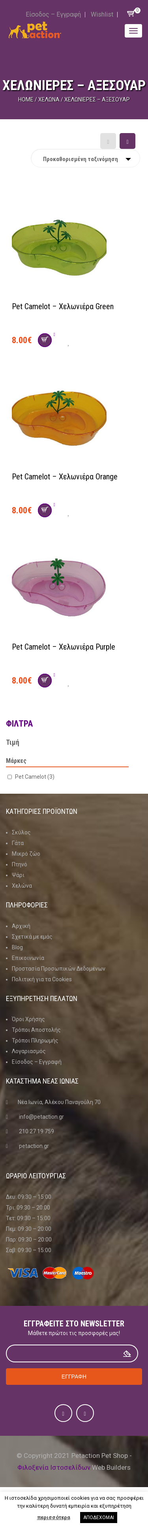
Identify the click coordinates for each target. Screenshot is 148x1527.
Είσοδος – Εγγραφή (53, 14)
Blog (17, 947)
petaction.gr (34, 1146)
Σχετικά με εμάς (32, 936)
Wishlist (102, 14)
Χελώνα (49, 99)
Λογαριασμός (29, 1051)
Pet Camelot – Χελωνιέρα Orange (65, 476)
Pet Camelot (34, 776)
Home (26, 99)
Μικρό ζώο (26, 854)
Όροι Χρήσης (28, 1019)
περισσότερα (53, 1517)
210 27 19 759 (36, 1131)
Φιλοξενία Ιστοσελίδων (53, 1467)
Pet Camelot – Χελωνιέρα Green (63, 306)
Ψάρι (18, 875)
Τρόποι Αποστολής (36, 1030)
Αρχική (21, 926)
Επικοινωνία (28, 958)
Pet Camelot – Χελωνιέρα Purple (63, 647)
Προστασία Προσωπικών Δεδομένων (58, 968)
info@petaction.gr (41, 1117)
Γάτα (18, 843)
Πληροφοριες (27, 905)
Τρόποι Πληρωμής (35, 1040)
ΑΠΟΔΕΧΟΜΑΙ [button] (98, 1517)
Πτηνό (19, 864)
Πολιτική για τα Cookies (42, 979)
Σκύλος (21, 832)
